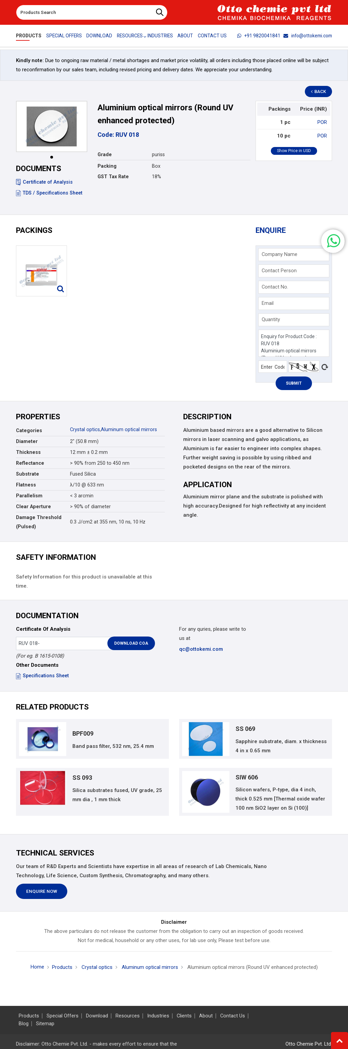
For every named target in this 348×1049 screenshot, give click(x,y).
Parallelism (29, 495)
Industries (161, 35)
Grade (105, 154)
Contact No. (275, 287)
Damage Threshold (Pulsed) (39, 522)
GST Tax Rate (113, 176)
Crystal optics (85, 429)
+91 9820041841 (258, 35)
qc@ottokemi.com (201, 649)
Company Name (279, 254)
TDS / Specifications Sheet (49, 193)
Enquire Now (41, 891)
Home (37, 967)
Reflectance (30, 463)
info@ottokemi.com (307, 35)
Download (99, 35)
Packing (107, 166)
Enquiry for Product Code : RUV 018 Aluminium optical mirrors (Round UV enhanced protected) (293, 343)
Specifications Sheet (42, 675)
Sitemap (45, 1023)
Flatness (26, 484)
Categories (29, 430)
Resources (128, 1015)
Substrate (27, 474)
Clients (184, 1015)
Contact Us (213, 35)
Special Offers (64, 35)
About (186, 35)
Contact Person (279, 271)
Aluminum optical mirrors (129, 429)
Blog (24, 1023)
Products (28, 35)
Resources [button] (130, 35)
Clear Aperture (33, 506)
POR (322, 122)
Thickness (28, 452)
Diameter (27, 441)
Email (268, 303)
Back (318, 91)
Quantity (271, 319)
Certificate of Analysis (44, 182)
